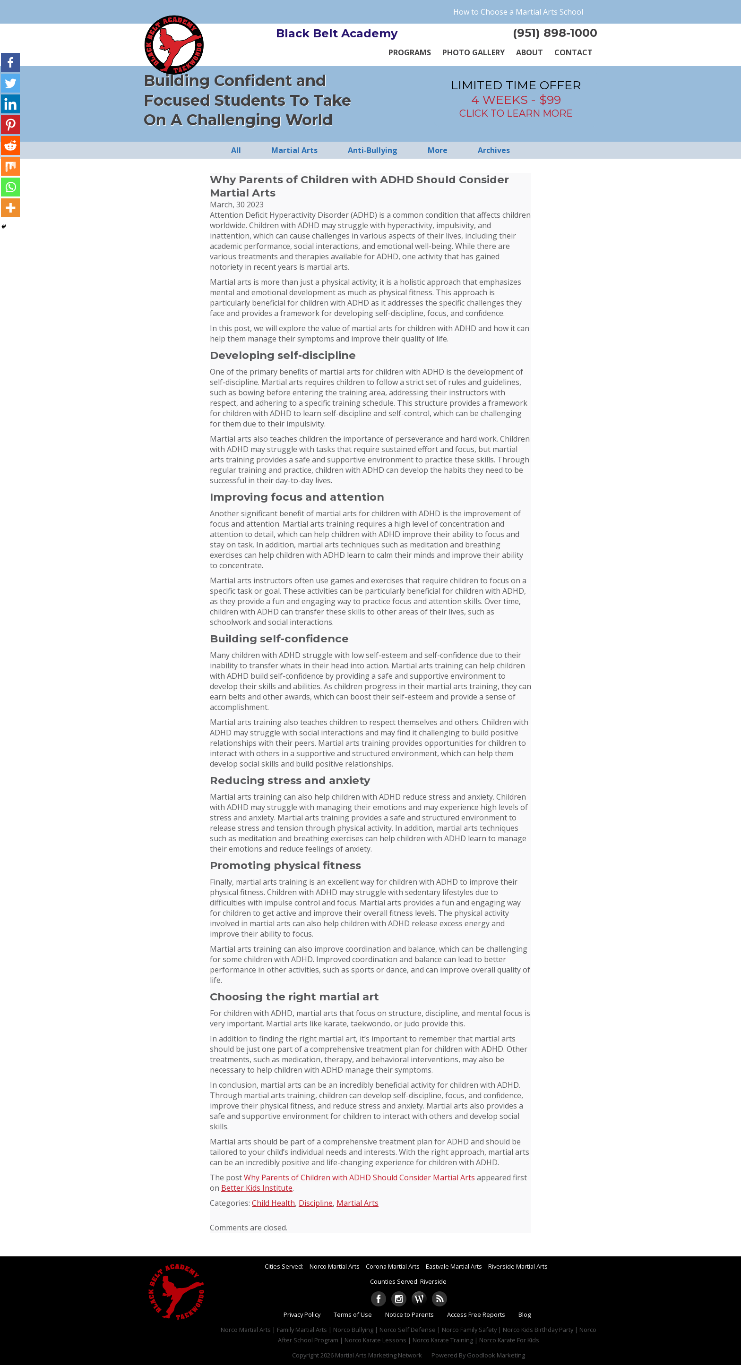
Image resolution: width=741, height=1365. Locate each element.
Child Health (273, 1203)
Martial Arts (357, 1203)
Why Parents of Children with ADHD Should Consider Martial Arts (359, 1177)
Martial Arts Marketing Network (378, 1355)
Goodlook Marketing (496, 1355)
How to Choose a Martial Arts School (518, 12)
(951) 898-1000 (555, 33)
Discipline (316, 1203)
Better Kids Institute (257, 1188)
